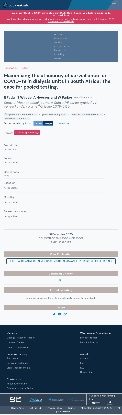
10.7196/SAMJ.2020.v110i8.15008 (64, 238)
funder (58, 42)
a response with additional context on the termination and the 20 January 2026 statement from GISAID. (70, 20)
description (61, 38)
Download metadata (17, 363)
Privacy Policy (55, 408)
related (58, 58)
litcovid (39, 123)
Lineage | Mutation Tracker (21, 337)
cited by (59, 54)
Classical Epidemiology (27, 132)
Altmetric (57, 290)
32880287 (64, 242)
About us (85, 358)
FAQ (82, 367)
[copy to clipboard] (66, 314)
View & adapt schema (18, 367)
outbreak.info (16, 5)
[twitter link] (55, 314)
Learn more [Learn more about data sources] (63, 123)
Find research (14, 358)
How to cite (86, 372)
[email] (60, 314)
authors (59, 34)
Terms (71, 408)
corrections (61, 46)
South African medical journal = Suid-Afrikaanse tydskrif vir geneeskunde (61, 261)
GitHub (35, 408)
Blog (82, 363)
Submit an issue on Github (20, 388)
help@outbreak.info (17, 383)
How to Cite (17, 408)
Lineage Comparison (18, 347)
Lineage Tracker (88, 337)
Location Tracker (16, 342)
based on (60, 50)
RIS (59, 279)
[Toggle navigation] (113, 4)
